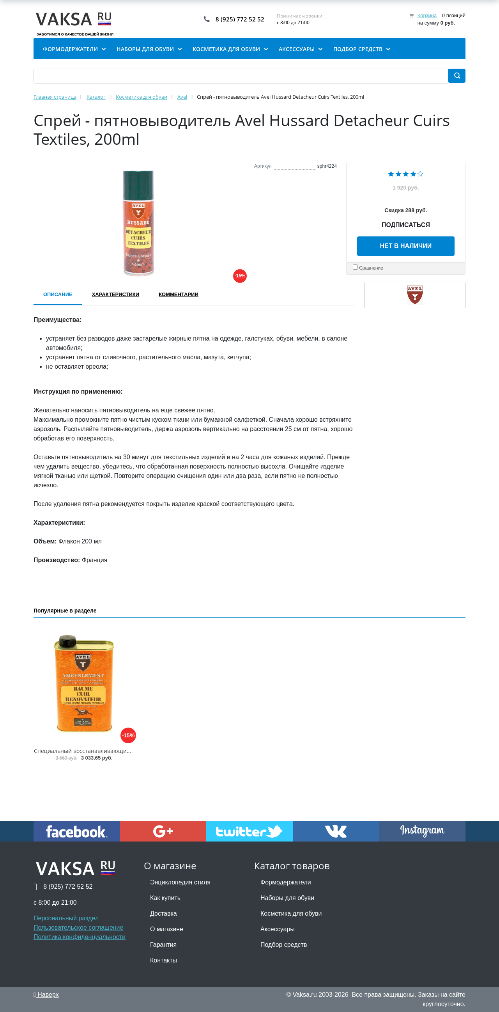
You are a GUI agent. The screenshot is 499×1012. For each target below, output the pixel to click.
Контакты (163, 960)
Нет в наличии (406, 246)
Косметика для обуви (291, 913)
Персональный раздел (66, 918)
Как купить (165, 898)
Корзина (427, 15)
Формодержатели (285, 882)
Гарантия (163, 944)
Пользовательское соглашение (78, 927)
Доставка (163, 913)
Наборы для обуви (287, 898)
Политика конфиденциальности (80, 937)
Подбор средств (283, 944)
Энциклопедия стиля (180, 882)
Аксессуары (277, 929)
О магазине (166, 929)
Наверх (46, 994)
